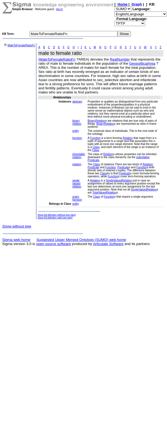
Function (95, 138)
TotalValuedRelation (104, 192)
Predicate (93, 160)
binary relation (76, 122)
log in (59, 9)
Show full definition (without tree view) (57, 215)
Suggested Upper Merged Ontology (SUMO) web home (81, 240)
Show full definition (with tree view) (55, 217)
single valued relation (76, 183)
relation (76, 164)
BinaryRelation (96, 120)
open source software (53, 244)
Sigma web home (16, 240)
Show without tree (16, 226)
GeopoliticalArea (142, 63)
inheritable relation (78, 156)
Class (96, 147)
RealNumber (120, 59)
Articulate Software (108, 244)
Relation (128, 138)
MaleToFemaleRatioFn (21, 45)
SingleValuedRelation (119, 180)
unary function (77, 198)
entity (75, 130)
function (77, 138)
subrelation (142, 157)
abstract (77, 101)
